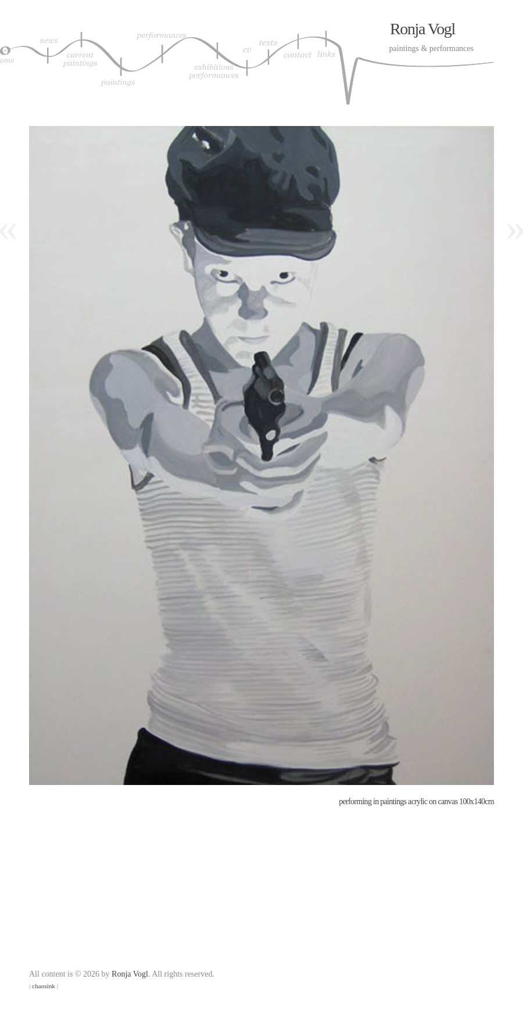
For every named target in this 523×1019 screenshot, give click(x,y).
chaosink (43, 985)
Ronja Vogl (422, 29)
